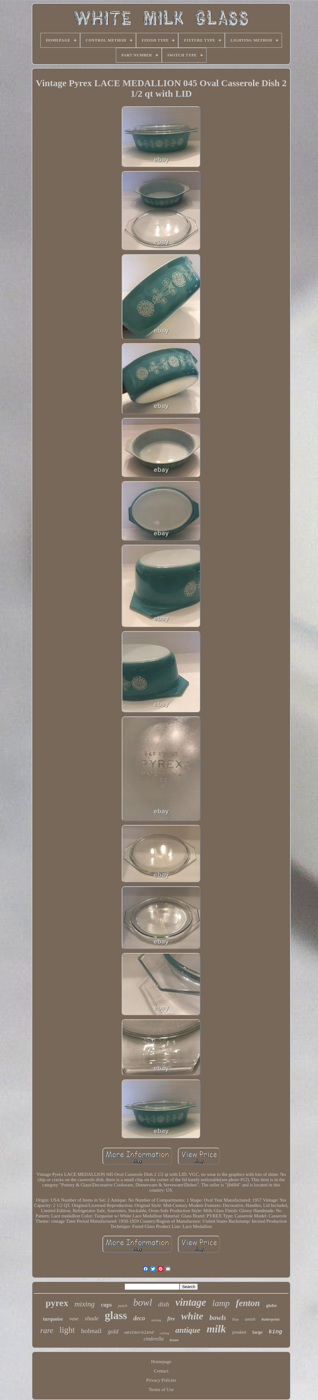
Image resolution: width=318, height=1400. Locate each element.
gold (113, 1331)
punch (122, 1306)
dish (163, 1304)
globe (271, 1305)
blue (235, 1319)
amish (250, 1319)
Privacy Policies (161, 1380)
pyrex (57, 1303)
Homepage (161, 1361)
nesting (156, 1320)
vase (74, 1319)
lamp (221, 1303)
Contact (161, 1370)
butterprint (270, 1319)
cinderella (154, 1338)
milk (216, 1329)
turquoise (53, 1319)
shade (91, 1318)
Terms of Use (161, 1389)
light (67, 1330)
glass (116, 1315)
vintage (190, 1302)
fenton (248, 1303)
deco (139, 1318)
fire (171, 1319)
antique (187, 1330)
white (192, 1316)
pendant (239, 1332)
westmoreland (139, 1332)
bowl (142, 1302)
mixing (85, 1304)
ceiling (164, 1333)
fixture (174, 1340)
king (275, 1332)
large (257, 1332)
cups (106, 1305)
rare (46, 1330)
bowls (217, 1318)
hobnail (91, 1331)
